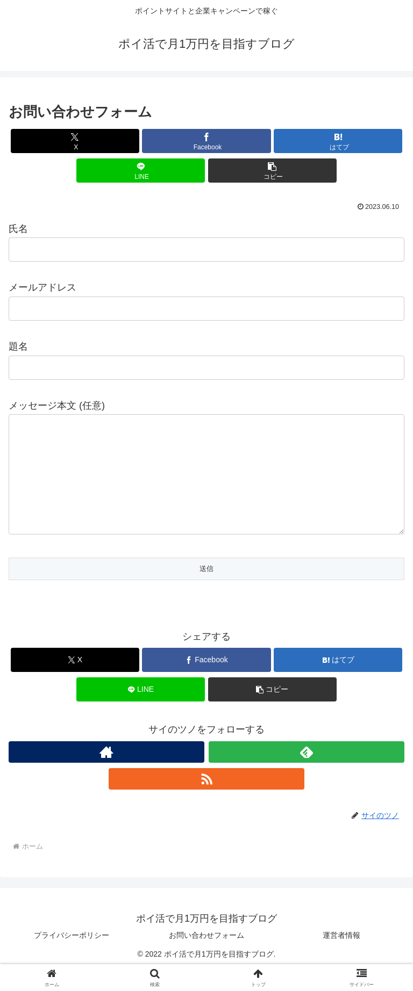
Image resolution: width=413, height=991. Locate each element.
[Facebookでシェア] (206, 141)
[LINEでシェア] (140, 170)
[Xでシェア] (75, 141)
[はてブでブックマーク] (338, 141)
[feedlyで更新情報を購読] (306, 773)
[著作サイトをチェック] (106, 773)
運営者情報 (341, 956)
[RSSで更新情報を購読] (206, 800)
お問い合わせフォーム (206, 956)
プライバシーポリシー (71, 956)
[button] (272, 170)
